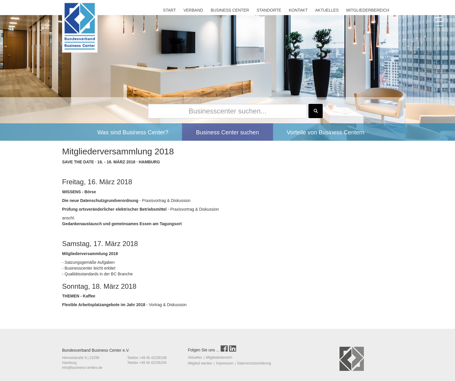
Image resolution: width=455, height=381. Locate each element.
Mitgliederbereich (219, 357)
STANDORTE (269, 10)
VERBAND (193, 10)
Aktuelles (195, 357)
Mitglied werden (200, 363)
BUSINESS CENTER (230, 10)
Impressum (224, 363)
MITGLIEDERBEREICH (367, 10)
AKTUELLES (327, 10)
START (169, 10)
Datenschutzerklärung (254, 363)
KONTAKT (298, 10)
